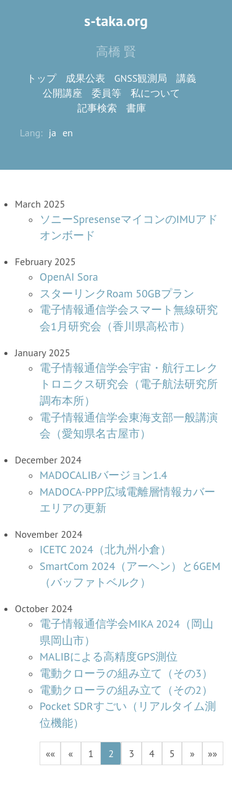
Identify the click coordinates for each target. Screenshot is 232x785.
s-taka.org (116, 20)
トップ (41, 78)
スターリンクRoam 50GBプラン (117, 293)
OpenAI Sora (69, 277)
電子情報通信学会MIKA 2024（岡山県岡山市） (126, 631)
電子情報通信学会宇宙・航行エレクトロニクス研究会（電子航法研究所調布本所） (129, 384)
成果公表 (85, 78)
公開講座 (62, 93)
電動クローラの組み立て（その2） (126, 690)
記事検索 (97, 108)
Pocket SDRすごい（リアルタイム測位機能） (128, 714)
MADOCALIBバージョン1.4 (103, 475)
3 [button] (131, 753)
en (67, 132)
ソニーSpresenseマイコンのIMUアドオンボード (129, 227)
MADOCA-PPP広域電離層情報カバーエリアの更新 (127, 500)
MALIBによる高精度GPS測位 (109, 656)
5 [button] (172, 753)
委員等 (106, 93)
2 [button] (111, 753)
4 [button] (152, 753)
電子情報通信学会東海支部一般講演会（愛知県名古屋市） (129, 425)
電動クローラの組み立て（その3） (126, 673)
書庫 (136, 108)
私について (155, 93)
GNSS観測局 (141, 78)
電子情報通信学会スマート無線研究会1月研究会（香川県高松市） (129, 317)
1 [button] (91, 753)
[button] (50, 753)
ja (52, 132)
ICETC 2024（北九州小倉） (105, 549)
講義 (186, 78)
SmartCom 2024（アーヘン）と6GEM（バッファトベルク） (130, 574)
